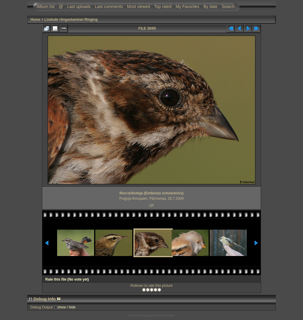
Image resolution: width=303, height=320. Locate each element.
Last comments (109, 6)
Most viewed (138, 6)
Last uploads (79, 6)
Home (35, 19)
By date (210, 6)
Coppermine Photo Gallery (159, 315)
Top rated (162, 6)
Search (228, 6)
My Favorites (187, 6)
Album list (46, 6)
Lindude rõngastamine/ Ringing (71, 19)
